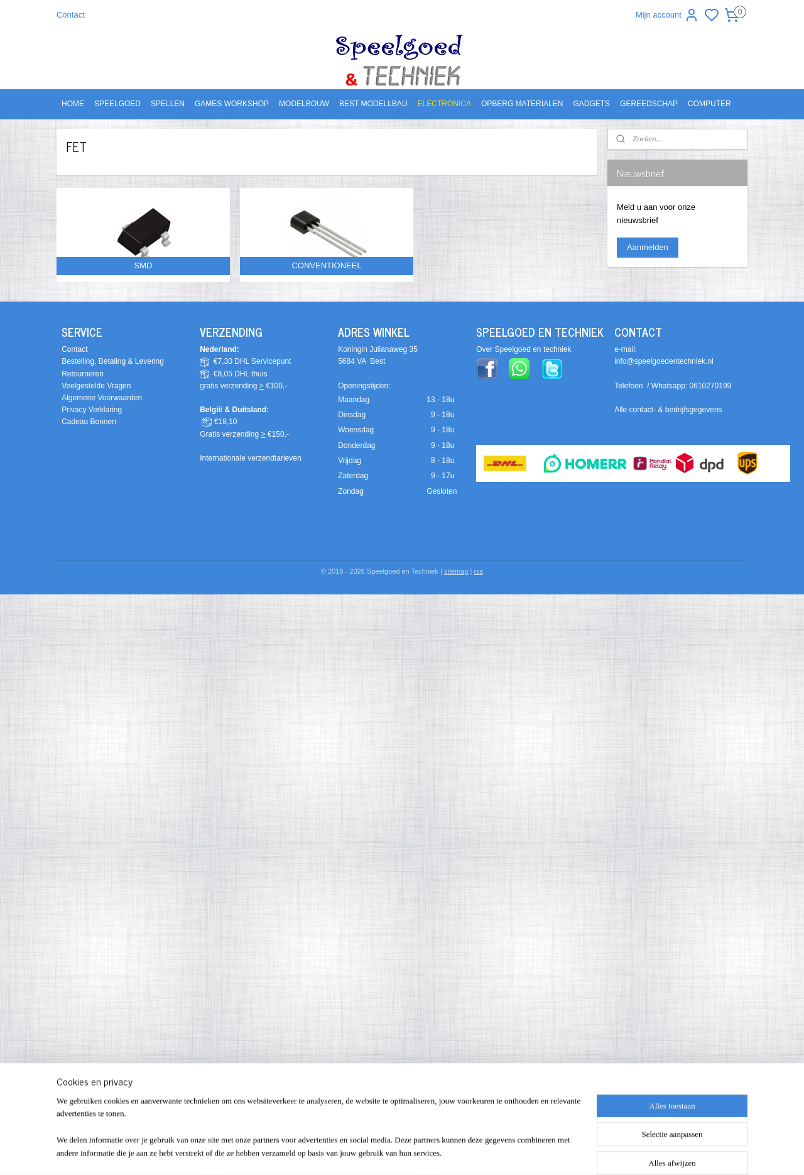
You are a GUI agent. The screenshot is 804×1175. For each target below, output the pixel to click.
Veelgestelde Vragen (96, 385)
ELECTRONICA (444, 103)
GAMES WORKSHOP (232, 103)
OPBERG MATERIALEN (522, 103)
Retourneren (83, 373)
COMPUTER (709, 103)
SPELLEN (168, 103)
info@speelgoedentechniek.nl (664, 361)
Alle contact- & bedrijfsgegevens (668, 409)
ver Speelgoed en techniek (526, 349)
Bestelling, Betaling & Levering (113, 361)
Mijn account (667, 15)
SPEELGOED (117, 103)
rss (478, 571)
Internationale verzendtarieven (250, 458)
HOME (73, 103)
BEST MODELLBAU (373, 103)
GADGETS (591, 103)
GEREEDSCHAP (649, 103)
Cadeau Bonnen (89, 421)
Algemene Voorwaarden (102, 397)
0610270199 (711, 385)
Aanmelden (647, 247)
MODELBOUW (304, 103)
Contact (71, 14)
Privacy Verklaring (92, 409)
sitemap (456, 571)
